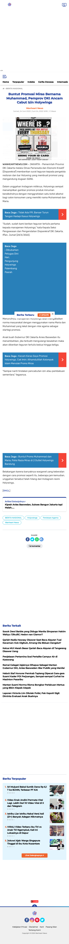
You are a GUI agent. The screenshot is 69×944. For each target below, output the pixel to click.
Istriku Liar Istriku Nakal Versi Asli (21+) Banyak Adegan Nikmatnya (25, 815)
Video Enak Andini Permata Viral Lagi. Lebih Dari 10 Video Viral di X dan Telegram (25, 803)
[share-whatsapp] (37, 539)
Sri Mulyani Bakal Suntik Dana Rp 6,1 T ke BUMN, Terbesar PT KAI (27, 788)
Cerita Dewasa (46, 82)
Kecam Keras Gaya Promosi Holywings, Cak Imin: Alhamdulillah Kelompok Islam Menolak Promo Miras (29, 360)
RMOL (6, 490)
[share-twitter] (32, 539)
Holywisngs (32, 518)
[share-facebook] (28, 539)
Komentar (34, 546)
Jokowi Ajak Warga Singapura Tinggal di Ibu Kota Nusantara (23, 842)
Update (44, 315)
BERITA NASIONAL (13, 518)
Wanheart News (12, 522)
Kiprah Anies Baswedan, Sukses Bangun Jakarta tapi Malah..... (33, 506)
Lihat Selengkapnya (34, 855)
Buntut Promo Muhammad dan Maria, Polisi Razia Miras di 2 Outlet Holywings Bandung (29, 460)
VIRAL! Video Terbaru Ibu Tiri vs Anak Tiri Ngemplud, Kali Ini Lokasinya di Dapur (24, 829)
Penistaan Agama (50, 518)
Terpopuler (18, 82)
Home (6, 82)
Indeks (31, 82)
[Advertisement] (34, 34)
